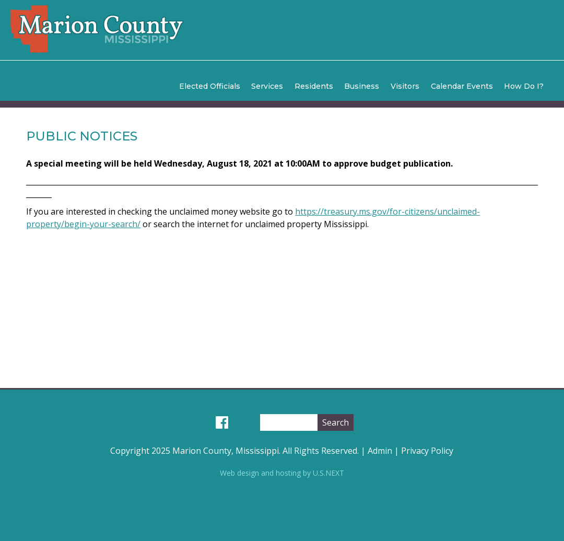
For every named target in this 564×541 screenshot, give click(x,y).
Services (267, 86)
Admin (380, 450)
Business (361, 86)
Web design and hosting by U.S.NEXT (282, 473)
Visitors (405, 86)
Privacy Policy (427, 450)
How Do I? (524, 86)
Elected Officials (209, 86)
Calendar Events (462, 86)
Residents (314, 86)
